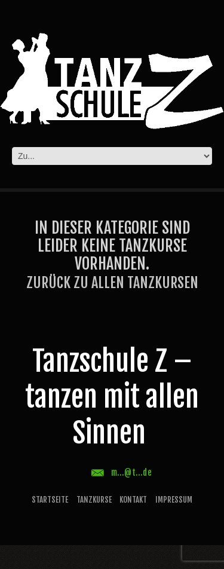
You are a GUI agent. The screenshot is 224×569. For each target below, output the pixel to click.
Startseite (50, 499)
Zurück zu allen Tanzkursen (112, 283)
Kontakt (133, 499)
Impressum (173, 499)
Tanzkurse (94, 499)
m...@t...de (131, 472)
